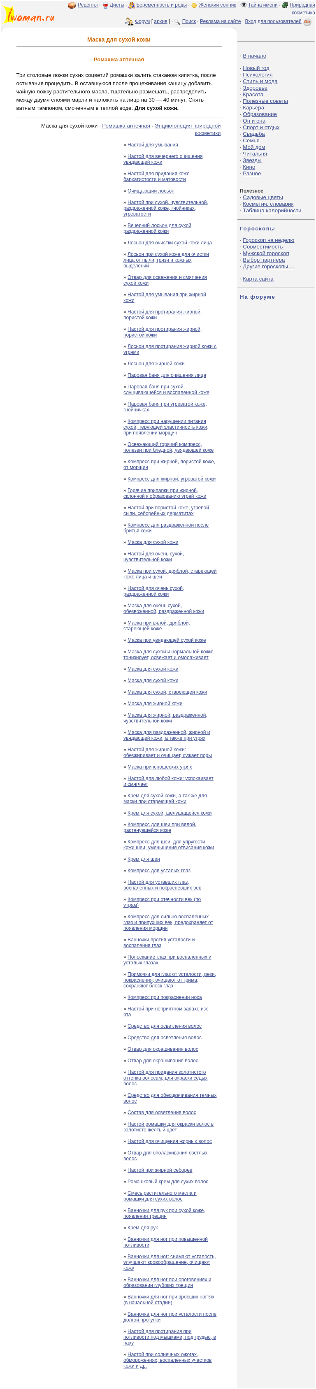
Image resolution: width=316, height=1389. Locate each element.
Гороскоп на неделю (268, 240)
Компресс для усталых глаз (159, 870)
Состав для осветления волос (162, 1112)
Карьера (253, 108)
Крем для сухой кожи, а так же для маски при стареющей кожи (165, 798)
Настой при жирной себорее (160, 1170)
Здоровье (255, 88)
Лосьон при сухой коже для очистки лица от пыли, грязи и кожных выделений (166, 260)
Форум (142, 21)
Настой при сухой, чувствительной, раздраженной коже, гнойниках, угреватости (165, 208)
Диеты (117, 5)
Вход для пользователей (279, 21)
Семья (251, 140)
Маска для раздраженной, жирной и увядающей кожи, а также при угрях (166, 735)
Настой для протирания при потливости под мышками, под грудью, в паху (169, 1337)
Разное (252, 173)
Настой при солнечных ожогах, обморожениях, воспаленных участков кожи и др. (167, 1360)
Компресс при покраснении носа (165, 997)
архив (160, 21)
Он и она (254, 121)
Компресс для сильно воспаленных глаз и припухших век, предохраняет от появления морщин (168, 922)
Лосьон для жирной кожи (156, 364)
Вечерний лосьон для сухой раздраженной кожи (157, 228)
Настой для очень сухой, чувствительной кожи (153, 556)
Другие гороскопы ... (268, 266)
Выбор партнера (264, 260)
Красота (253, 94)
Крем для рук (143, 1228)
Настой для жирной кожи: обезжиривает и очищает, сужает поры (167, 752)
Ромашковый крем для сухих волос (168, 1182)
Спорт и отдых (261, 127)
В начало (254, 56)
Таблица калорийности (272, 210)
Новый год (256, 68)
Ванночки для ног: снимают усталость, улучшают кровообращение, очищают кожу (169, 1262)
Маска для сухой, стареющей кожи (167, 692)
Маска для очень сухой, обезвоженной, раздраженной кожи (163, 608)
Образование (260, 114)
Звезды (252, 160)
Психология (257, 75)
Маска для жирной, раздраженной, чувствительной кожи (165, 718)
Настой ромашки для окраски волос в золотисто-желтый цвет (168, 1127)
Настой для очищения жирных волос (170, 1141)
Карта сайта (258, 279)
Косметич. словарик (268, 204)
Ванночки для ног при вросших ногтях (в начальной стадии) (168, 1299)
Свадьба (254, 134)
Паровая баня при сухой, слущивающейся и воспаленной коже (166, 389)
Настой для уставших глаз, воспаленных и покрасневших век (162, 885)
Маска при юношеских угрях (160, 767)
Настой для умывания (153, 145)
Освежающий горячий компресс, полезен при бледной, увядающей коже (168, 447)
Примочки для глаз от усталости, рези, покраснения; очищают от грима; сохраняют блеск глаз (169, 980)
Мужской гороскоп (266, 253)
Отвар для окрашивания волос (163, 1049)
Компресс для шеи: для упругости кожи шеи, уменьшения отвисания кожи (168, 844)
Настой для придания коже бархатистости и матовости (156, 176)
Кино (249, 167)
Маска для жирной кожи (155, 703)
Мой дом (254, 147)
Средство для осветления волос (165, 1026)
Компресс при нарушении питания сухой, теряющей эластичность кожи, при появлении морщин (166, 427)
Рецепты (88, 5)
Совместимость (263, 247)
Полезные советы (265, 101)
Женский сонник (217, 5)
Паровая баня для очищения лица (167, 375)
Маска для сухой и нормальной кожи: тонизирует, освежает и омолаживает (168, 654)
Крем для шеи (144, 859)
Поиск (189, 21)
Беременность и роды (161, 5)
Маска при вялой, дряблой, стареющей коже (156, 626)
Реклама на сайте (220, 21)
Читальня (255, 154)
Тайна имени (263, 5)
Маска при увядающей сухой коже (167, 640)
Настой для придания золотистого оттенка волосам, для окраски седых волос (165, 1078)
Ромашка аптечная (126, 126)
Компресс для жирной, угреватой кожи (172, 479)
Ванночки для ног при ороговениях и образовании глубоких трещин (167, 1282)
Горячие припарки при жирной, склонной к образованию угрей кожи (165, 493)
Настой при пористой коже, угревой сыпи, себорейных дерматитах (166, 510)
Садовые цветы (263, 197)
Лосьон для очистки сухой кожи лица (170, 243)
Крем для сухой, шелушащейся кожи (169, 813)
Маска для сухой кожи (153, 542)
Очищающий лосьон (151, 191)
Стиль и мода (260, 81)
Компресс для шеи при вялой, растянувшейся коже (159, 827)
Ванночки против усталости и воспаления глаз (159, 942)
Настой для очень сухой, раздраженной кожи (153, 591)
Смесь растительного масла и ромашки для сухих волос (160, 1196)
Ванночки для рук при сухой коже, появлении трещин (164, 1213)
